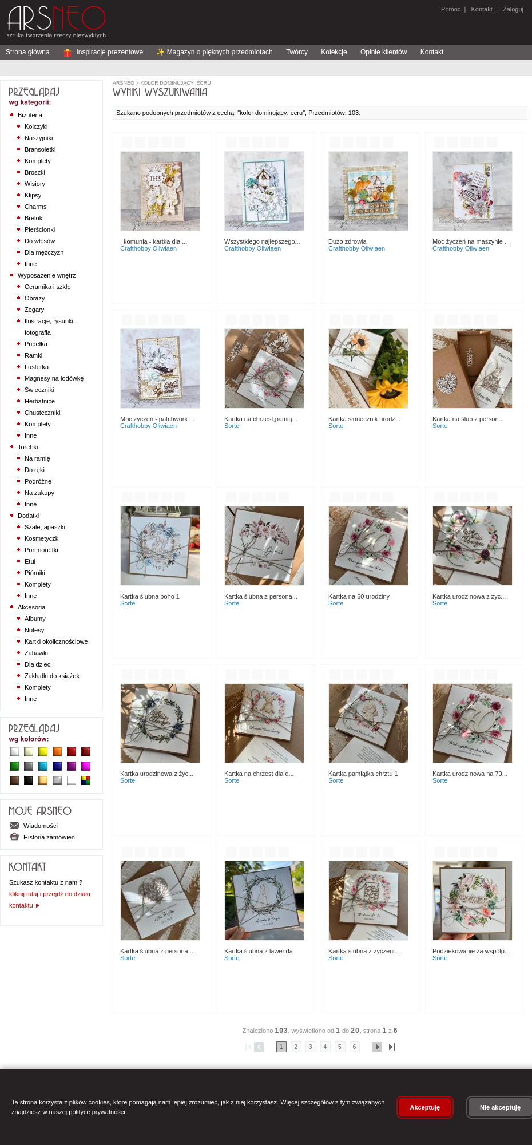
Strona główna (28, 52)
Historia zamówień (42, 837)
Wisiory (35, 183)
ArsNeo (123, 83)
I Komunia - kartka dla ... (153, 241)
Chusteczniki (42, 412)
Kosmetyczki (42, 538)
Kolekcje (334, 52)
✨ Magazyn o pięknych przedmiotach (214, 52)
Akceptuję (425, 1107)
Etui (30, 561)
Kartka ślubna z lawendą (258, 951)
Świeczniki (39, 389)
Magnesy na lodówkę (54, 378)
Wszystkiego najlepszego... (262, 241)
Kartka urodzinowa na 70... (469, 773)
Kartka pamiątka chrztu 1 (363, 773)
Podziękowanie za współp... (471, 951)
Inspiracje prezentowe (103, 52)
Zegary (34, 309)
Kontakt (481, 9)
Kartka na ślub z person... (468, 418)
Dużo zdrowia (347, 241)
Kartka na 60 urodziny (359, 596)
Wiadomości (33, 825)
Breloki (34, 218)
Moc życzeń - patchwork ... (157, 418)
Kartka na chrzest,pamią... (260, 418)
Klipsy (33, 195)
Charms (36, 206)
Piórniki (35, 572)
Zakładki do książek (52, 675)
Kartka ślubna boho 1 (150, 596)
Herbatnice (40, 401)
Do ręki (35, 469)
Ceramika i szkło (48, 286)
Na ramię (37, 458)
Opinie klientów (383, 52)
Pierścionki (40, 229)
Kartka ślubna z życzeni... (364, 951)
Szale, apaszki (45, 527)
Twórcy (297, 52)
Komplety (38, 160)
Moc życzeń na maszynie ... (471, 241)
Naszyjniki (39, 137)
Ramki (33, 355)
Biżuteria (30, 115)
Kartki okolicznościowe (56, 641)
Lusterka (37, 366)
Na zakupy (39, 492)
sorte (231, 425)
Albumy (35, 618)
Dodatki (28, 515)
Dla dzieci (38, 664)
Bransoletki (40, 149)
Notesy (34, 630)
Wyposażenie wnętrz (47, 275)
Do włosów (40, 240)
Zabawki (36, 652)
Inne (31, 263)
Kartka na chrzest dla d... (259, 773)
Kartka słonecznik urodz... (364, 418)
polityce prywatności (97, 1111)
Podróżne (38, 481)
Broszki (35, 172)
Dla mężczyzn (44, 252)
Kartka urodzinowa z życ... (469, 596)
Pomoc (450, 9)
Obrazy (35, 298)
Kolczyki (36, 126)
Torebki (28, 446)
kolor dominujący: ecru (175, 83)
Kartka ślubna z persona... (260, 596)
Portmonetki (41, 549)
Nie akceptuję (500, 1107)
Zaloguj (512, 9)
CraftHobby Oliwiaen (148, 248)
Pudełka (36, 343)
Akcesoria (31, 607)
